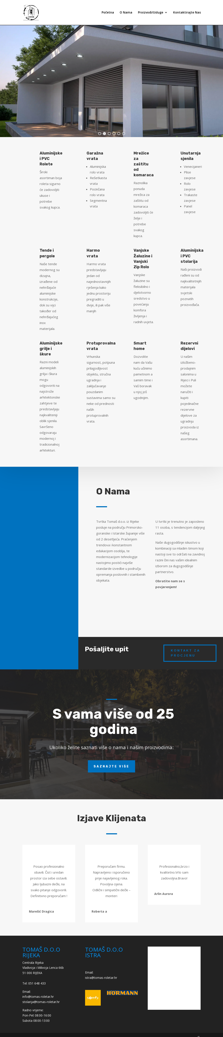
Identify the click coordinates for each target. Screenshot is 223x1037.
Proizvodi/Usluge (150, 12)
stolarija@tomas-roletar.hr (41, 1002)
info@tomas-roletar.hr (38, 997)
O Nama (126, 12)
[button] (99, 133)
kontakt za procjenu (185, 653)
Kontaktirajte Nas (187, 12)
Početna (108, 12)
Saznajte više (111, 766)
